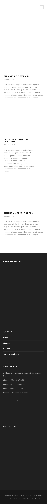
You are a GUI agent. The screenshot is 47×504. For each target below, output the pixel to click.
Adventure (7, 145)
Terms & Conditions (11, 354)
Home (5, 338)
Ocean (6, 79)
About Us (6, 343)
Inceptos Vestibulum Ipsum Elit (16, 140)
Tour (12, 79)
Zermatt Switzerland (16, 76)
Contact (6, 349)
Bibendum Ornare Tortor (18, 213)
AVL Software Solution (30, 498)
